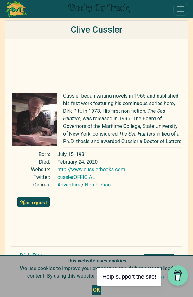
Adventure (68, 185)
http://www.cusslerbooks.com (91, 170)
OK (96, 290)
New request (33, 202)
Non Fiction (98, 185)
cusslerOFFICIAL (76, 177)
